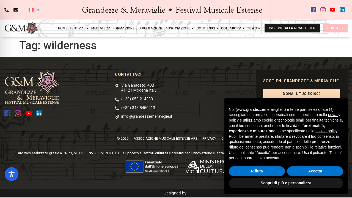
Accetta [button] (315, 171)
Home (63, 28)
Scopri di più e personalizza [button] (286, 183)
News (254, 28)
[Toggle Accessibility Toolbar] (11, 174)
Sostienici (208, 28)
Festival (79, 28)
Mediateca (101, 28)
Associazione (180, 28)
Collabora (233, 28)
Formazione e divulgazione (138, 28)
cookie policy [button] (326, 131)
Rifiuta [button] (257, 171)
